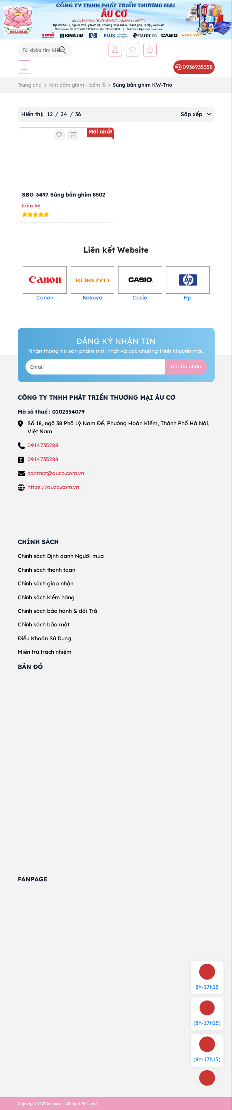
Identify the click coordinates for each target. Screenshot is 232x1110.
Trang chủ (30, 85)
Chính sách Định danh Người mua (61, 555)
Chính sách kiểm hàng (46, 597)
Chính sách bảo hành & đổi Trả (57, 610)
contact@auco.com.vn (55, 473)
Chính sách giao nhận (45, 583)
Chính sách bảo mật (43, 624)
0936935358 (193, 66)
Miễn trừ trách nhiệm (44, 651)
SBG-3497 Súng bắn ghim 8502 (63, 194)
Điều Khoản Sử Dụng (44, 638)
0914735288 (42, 445)
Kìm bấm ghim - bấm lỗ (77, 85)
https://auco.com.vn (53, 487)
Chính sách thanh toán (46, 569)
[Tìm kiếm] (62, 50)
